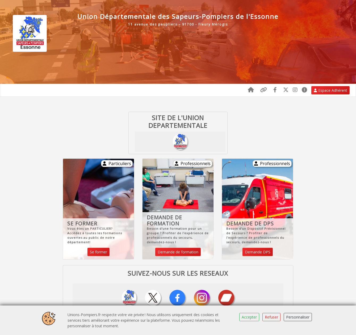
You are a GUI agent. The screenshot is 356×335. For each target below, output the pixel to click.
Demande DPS (257, 251)
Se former (98, 251)
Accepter (249, 317)
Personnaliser (297, 317)
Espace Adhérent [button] (330, 90)
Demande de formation (178, 251)
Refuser (271, 317)
